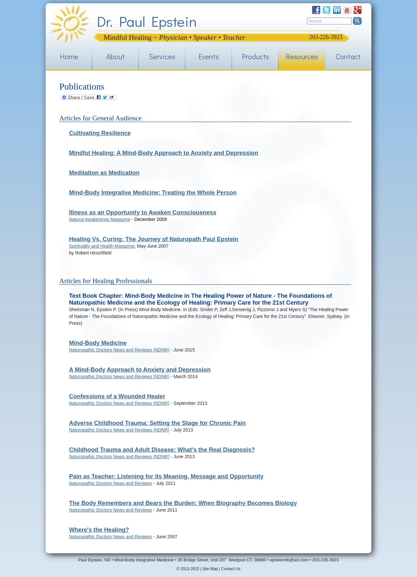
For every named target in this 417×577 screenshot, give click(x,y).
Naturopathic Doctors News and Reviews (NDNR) (119, 349)
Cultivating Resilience (100, 133)
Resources (302, 56)
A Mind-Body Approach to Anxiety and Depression (140, 369)
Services (162, 56)
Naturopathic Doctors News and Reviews (110, 483)
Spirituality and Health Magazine (102, 246)
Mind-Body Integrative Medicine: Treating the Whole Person (153, 192)
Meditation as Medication (104, 173)
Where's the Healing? (99, 530)
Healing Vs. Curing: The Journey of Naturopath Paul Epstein (153, 239)
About (115, 56)
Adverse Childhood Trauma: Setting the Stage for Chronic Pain (157, 423)
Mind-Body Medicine (98, 343)
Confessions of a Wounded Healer (117, 396)
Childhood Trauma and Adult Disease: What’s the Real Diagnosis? (162, 449)
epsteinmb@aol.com (289, 559)
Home (69, 56)
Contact (348, 56)
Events (208, 56)
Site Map (210, 569)
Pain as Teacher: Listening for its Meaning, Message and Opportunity (166, 476)
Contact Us (230, 569)
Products (255, 56)
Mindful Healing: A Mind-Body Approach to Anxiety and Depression (163, 153)
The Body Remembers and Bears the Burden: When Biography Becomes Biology (183, 503)
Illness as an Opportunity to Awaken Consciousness (142, 212)
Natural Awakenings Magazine (99, 219)
